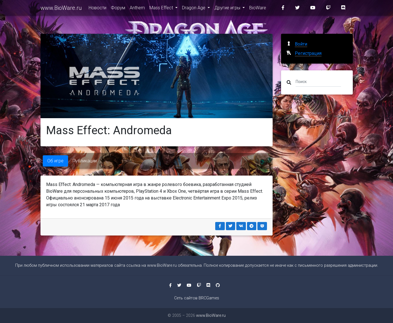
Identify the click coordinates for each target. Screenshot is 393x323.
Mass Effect (161, 9)
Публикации (85, 160)
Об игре (55, 160)
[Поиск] (318, 81)
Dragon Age (194, 9)
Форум (118, 9)
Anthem (137, 9)
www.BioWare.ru (61, 9)
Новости (97, 9)
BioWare (257, 9)
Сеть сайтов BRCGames (196, 298)
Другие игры (227, 9)
